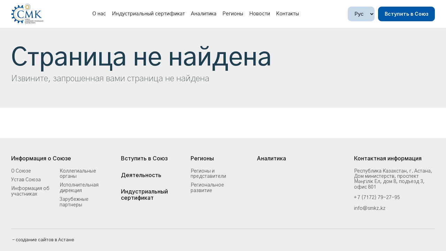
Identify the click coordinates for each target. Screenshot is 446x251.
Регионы (232, 13)
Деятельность (141, 175)
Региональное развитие (207, 188)
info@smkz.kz (369, 208)
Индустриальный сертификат (148, 13)
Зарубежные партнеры (74, 202)
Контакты (287, 13)
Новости (259, 13)
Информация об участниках (30, 191)
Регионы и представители (208, 174)
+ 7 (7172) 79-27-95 (377, 197)
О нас (99, 13)
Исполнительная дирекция (79, 188)
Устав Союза (26, 179)
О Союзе (21, 171)
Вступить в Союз (406, 14)
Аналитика (203, 13)
